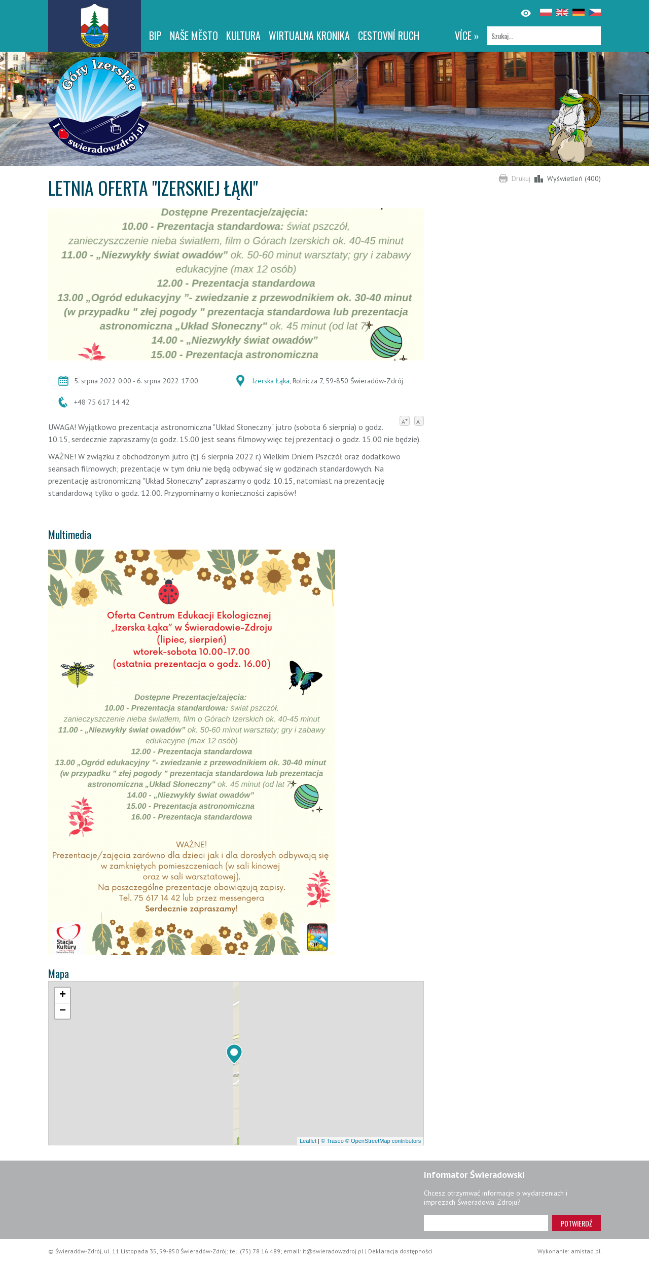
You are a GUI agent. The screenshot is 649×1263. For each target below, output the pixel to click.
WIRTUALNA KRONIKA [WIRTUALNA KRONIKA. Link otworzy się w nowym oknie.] (309, 35)
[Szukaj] (544, 35)
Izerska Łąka (271, 380)
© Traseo (332, 1141)
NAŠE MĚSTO (194, 35)
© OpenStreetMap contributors (383, 1141)
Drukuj (521, 178)
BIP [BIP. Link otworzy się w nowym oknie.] (155, 35)
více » (467, 35)
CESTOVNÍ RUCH (388, 35)
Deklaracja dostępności (400, 1251)
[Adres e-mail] (486, 1223)
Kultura (243, 35)
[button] (234, 1054)
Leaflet (308, 1141)
